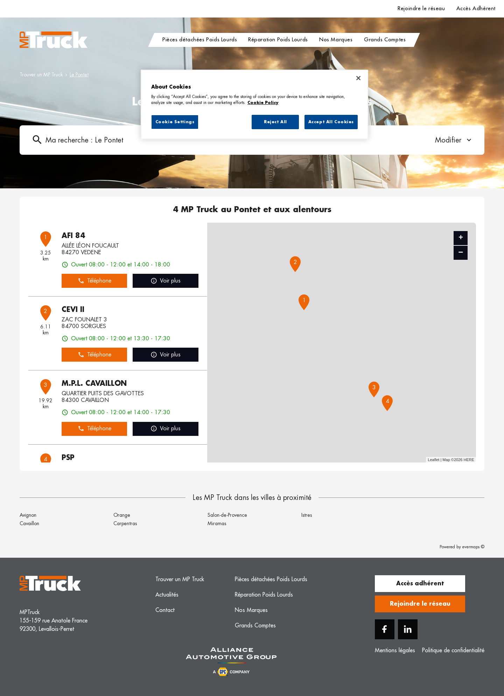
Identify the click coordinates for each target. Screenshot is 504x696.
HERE (468, 460)
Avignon (28, 515)
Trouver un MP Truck (41, 74)
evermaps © (473, 547)
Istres (306, 515)
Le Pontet (79, 74)
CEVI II (73, 309)
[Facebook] (384, 629)
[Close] (358, 78)
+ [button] (460, 238)
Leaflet (433, 460)
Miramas (217, 523)
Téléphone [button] (94, 281)
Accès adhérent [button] (420, 583)
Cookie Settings (175, 122)
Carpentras (125, 523)
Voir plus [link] (165, 281)
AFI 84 (73, 235)
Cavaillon (29, 523)
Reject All (275, 122)
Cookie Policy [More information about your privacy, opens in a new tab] (262, 103)
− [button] (460, 252)
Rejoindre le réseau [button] (420, 604)
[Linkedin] (408, 629)
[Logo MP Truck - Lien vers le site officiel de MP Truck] (54, 40)
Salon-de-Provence (227, 515)
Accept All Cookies (331, 122)
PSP (68, 457)
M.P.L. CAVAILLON (94, 383)
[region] (254, 105)
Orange (121, 515)
